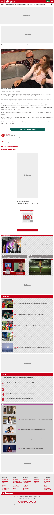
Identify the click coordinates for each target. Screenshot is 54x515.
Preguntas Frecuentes (26, 507)
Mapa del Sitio (46, 504)
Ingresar (48, 1)
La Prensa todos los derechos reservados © (27, 496)
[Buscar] (52, 4)
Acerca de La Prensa (6, 504)
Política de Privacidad (18, 504)
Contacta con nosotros (30, 504)
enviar (27, 230)
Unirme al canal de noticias (28, 129)
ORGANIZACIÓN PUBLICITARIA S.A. (27, 498)
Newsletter (39, 504)
